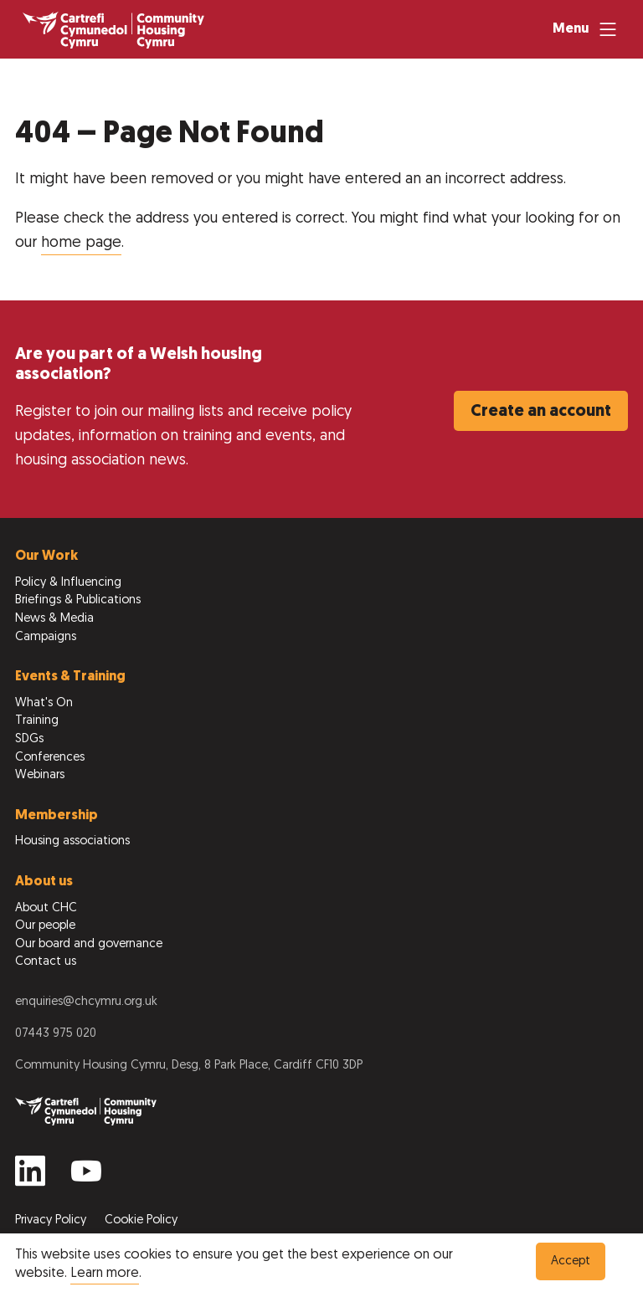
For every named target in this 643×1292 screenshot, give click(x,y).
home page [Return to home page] (81, 243)
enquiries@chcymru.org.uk (86, 1002)
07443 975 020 (55, 1034)
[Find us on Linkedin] (30, 1178)
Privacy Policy (52, 1220)
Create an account (541, 411)
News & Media (54, 619)
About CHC (46, 908)
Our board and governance (88, 944)
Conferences (50, 757)
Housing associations (72, 841)
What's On (44, 703)
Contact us (45, 962)
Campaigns (45, 637)
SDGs (29, 739)
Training (37, 721)
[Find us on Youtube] (86, 1178)
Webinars (39, 775)
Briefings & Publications (78, 600)
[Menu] (586, 29)
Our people (45, 926)
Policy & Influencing (68, 583)
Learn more (104, 1273)
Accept (570, 1261)
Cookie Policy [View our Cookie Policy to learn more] (141, 1220)
